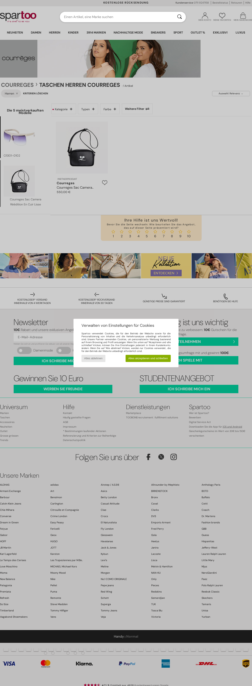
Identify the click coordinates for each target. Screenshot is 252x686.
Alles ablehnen (93, 358)
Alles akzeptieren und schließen (148, 358)
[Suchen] (179, 17)
